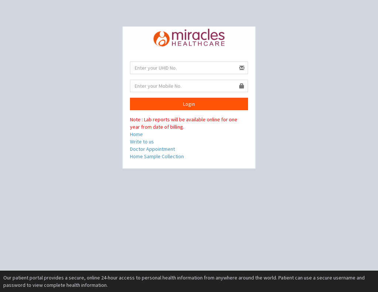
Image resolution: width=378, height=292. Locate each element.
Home (136, 134)
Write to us (142, 141)
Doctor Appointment (152, 149)
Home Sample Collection (157, 156)
